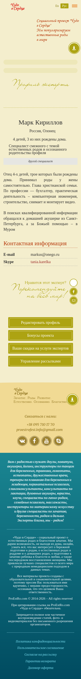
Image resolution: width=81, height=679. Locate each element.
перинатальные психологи (49, 484)
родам (45, 516)
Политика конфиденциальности (40, 641)
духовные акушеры (41, 493)
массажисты (56, 502)
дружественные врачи (50, 475)
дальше (58, 516)
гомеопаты (61, 471)
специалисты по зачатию (46, 511)
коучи (17, 498)
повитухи (65, 462)
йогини (28, 466)
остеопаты (22, 475)
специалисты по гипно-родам (45, 498)
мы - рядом (54, 520)
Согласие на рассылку (40, 654)
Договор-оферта (40, 668)
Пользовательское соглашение (40, 648)
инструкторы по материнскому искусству (40, 507)
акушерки (14, 466)
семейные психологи (29, 502)
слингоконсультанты (26, 489)
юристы (63, 493)
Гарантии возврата (40, 661)
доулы (51, 462)
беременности (28, 516)
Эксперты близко (30, 520)
